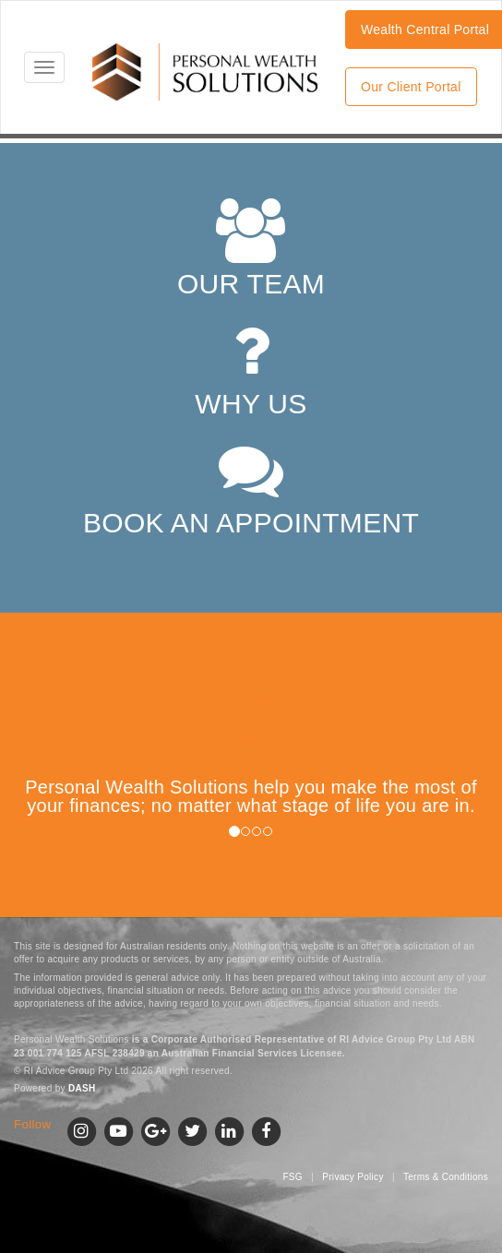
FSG (292, 1177)
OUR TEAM (251, 248)
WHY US (250, 368)
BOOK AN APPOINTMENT (251, 487)
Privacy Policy (352, 1177)
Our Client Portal (411, 86)
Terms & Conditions (445, 1177)
